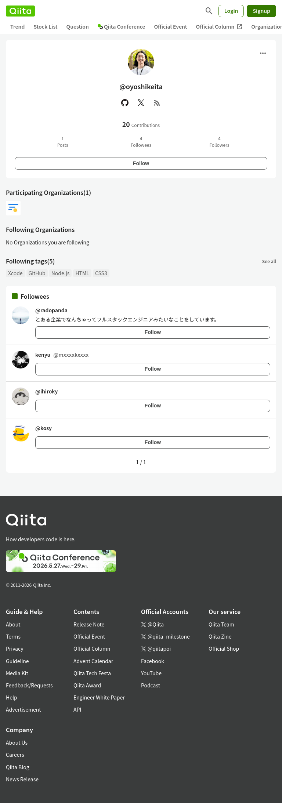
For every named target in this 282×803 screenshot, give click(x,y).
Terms (13, 636)
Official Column (219, 26)
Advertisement (23, 709)
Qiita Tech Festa (92, 673)
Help (11, 697)
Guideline (17, 661)
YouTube (151, 673)
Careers (15, 754)
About (13, 624)
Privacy (14, 648)
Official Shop (224, 648)
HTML (82, 273)
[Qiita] (20, 11)
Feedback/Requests (29, 685)
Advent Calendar (93, 661)
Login (231, 10)
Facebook (152, 661)
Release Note (88, 624)
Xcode (15, 273)
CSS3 (101, 273)
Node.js (60, 273)
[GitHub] (125, 103)
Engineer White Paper (99, 697)
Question (77, 26)
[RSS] (157, 103)
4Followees (141, 141)
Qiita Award (87, 685)
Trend (17, 26)
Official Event (170, 26)
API (77, 709)
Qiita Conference (121, 26)
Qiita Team (221, 624)
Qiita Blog (17, 767)
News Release (22, 779)
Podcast (150, 685)
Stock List (45, 26)
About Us (17, 742)
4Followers (219, 141)
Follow (141, 163)
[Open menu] (263, 53)
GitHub (37, 273)
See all (269, 261)
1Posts (62, 141)
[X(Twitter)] (141, 103)
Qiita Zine (220, 636)
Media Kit (17, 673)
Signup (261, 10)
